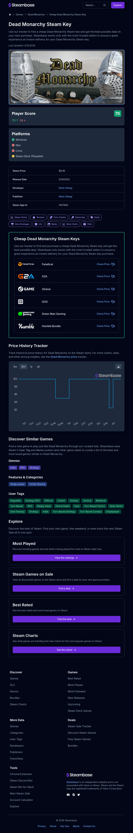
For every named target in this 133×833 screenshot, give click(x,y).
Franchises (16, 758)
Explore (118, 5)
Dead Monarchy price (64, 356)
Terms (53, 826)
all (38, 366)
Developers (17, 745)
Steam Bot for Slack (22, 787)
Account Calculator (21, 800)
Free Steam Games (79, 739)
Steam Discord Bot (21, 780)
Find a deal (66, 588)
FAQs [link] (87, 224)
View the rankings (66, 557)
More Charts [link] (70, 224)
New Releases (76, 697)
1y (31, 366)
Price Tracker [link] (58, 217)
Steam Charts (18, 704)
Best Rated (74, 678)
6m (23, 366)
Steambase (73, 782)
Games (19, 14)
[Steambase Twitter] (78, 794)
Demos (14, 691)
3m (15, 366)
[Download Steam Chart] (118, 366)
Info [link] (38, 224)
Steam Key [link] (78, 217)
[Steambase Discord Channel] (68, 794)
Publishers (16, 752)
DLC (12, 685)
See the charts (66, 649)
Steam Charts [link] (19, 217)
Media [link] (52, 224)
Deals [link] (95, 217)
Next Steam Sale (20, 793)
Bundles (15, 697)
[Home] (10, 14)
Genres (14, 726)
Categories (16, 732)
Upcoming (74, 704)
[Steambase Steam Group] (73, 794)
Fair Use (64, 826)
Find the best (66, 619)
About (76, 826)
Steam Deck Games (80, 710)
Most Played (75, 685)
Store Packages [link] (20, 224)
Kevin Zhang (65, 188)
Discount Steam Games (82, 732)
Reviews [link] (38, 217)
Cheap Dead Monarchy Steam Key (67, 14)
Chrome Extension (21, 774)
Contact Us (89, 826)
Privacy (42, 826)
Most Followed (77, 691)
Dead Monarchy (36, 14)
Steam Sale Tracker (80, 726)
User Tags (16, 739)
